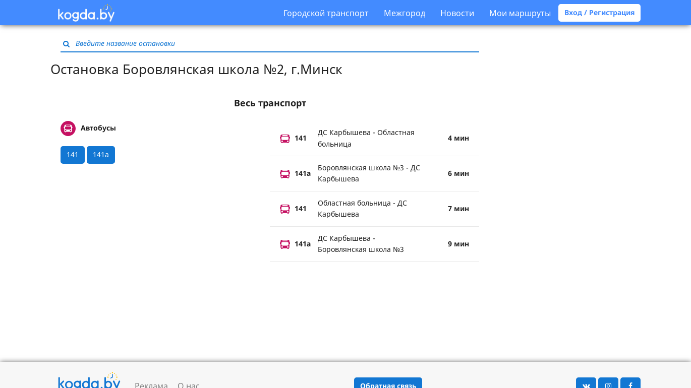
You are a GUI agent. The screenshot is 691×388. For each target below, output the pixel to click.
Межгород (404, 13)
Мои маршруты (520, 13)
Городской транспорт (326, 13)
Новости (457, 13)
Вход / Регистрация (599, 12)
